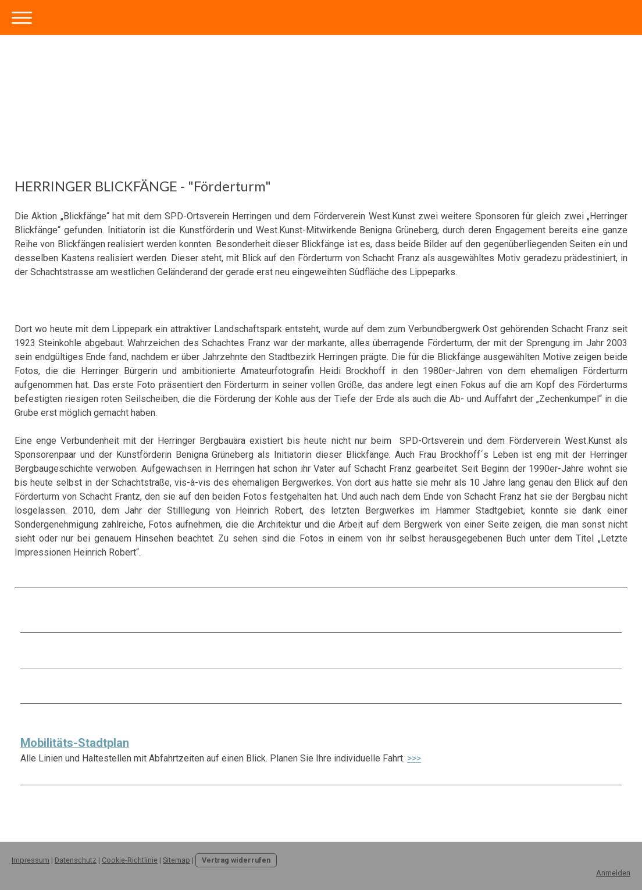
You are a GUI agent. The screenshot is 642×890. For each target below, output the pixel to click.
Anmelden (613, 872)
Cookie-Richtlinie (130, 860)
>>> (414, 758)
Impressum (30, 860)
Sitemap (176, 860)
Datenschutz (76, 860)
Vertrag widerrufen (236, 860)
